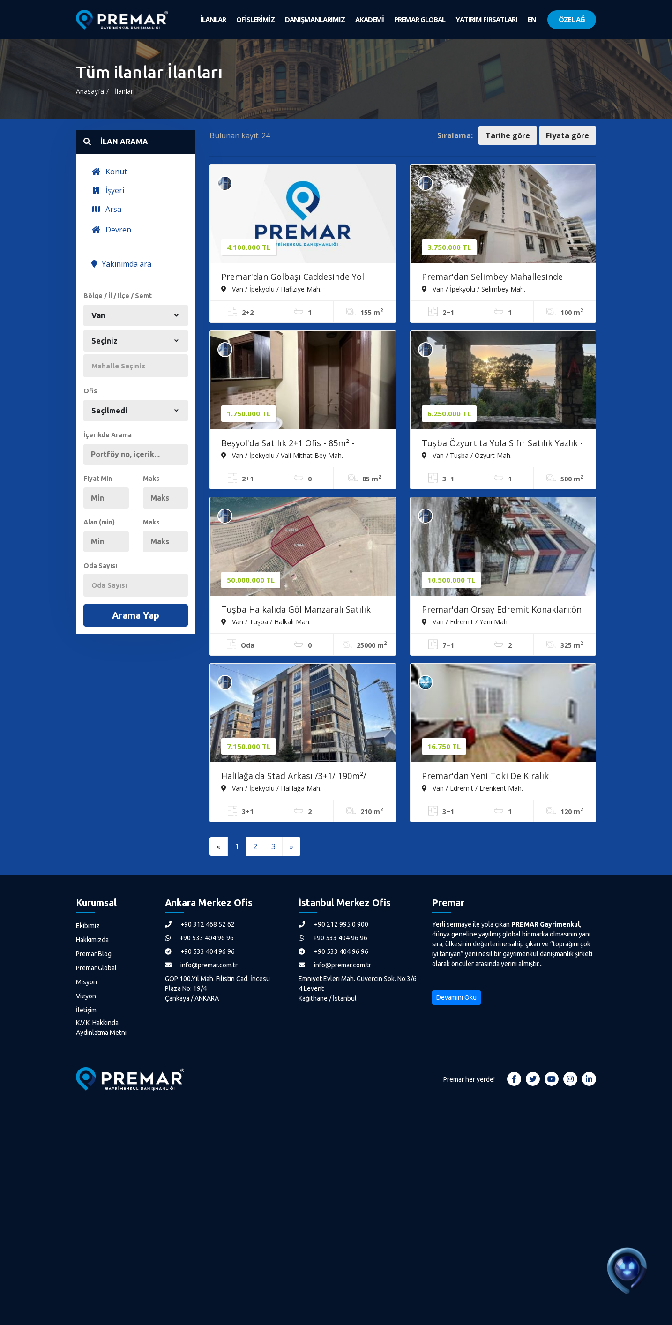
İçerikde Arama (107, 435)
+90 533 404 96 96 (199, 938)
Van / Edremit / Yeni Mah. (465, 621)
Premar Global (96, 968)
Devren (111, 230)
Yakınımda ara (121, 264)
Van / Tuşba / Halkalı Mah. (266, 621)
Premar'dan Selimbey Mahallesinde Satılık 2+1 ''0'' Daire (492, 277)
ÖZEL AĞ (572, 19)
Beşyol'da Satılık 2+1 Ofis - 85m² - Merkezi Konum (287, 443)
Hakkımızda (92, 939)
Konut (109, 171)
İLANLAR (213, 19)
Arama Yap (135, 615)
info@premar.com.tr (201, 965)
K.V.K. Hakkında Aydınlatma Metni (101, 1027)
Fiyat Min (97, 478)
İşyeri (107, 190)
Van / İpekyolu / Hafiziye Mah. (271, 288)
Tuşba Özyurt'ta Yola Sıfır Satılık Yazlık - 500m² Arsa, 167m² (502, 443)
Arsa (106, 209)
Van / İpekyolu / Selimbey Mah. (473, 288)
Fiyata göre (567, 135)
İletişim (86, 1010)
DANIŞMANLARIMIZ (315, 19)
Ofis (90, 391)
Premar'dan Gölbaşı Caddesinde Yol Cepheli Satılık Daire (292, 277)
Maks (151, 478)
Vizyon (86, 996)
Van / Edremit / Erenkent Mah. (472, 788)
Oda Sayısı (100, 565)
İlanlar (124, 91)
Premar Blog (94, 954)
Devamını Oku (456, 997)
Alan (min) (99, 522)
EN (532, 19)
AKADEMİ (369, 19)
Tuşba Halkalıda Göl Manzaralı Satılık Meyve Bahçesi (296, 610)
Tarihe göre (507, 135)
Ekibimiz (88, 925)
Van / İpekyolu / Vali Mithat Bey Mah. (282, 455)
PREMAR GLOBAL (419, 19)
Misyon (86, 982)
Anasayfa (90, 91)
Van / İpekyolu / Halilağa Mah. (271, 788)
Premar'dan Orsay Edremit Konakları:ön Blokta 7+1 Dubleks (502, 610)
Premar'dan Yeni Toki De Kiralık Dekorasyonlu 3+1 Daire (485, 776)
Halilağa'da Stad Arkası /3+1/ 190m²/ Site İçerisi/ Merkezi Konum (293, 776)
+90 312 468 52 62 (200, 924)
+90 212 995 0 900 (333, 924)
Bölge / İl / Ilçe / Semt (117, 295)
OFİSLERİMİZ (255, 19)
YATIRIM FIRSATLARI (486, 19)
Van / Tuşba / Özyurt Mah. (467, 455)
